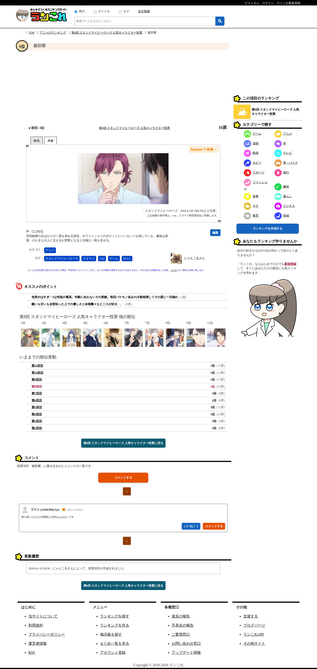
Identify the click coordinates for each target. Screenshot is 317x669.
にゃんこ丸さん (194, 258)
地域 (281, 215)
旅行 (281, 172)
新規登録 (290, 264)
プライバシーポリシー (46, 634)
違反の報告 (181, 616)
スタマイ (89, 258)
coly (102, 258)
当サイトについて (43, 616)
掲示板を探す (111, 634)
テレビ (283, 153)
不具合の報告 (183, 625)
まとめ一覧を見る (114, 643)
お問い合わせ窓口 (186, 643)
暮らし (283, 196)
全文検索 (144, 11)
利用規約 (35, 625)
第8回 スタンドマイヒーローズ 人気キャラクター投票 (106, 32)
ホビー (253, 162)
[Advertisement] (123, 87)
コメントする (123, 477)
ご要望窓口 (181, 634)
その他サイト (254, 643)
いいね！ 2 (191, 526)
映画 (251, 153)
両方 (82, 11)
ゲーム (113, 258)
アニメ (49, 250)
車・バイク (286, 162)
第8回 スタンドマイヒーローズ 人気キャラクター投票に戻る (123, 443)
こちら (174, 270)
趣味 (281, 186)
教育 (251, 215)
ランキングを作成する (267, 228)
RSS (31, 652)
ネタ (251, 205)
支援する (250, 616)
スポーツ (254, 172)
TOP (31, 32)
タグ (126, 11)
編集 (215, 232)
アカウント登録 (113, 652)
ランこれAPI (253, 634)
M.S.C (127, 258)
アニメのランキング (53, 32)
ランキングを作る (114, 625)
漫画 (251, 143)
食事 (251, 196)
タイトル (104, 11)
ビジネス (284, 205)
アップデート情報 (186, 652)
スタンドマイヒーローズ (61, 258)
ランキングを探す (114, 616)
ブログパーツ (254, 625)
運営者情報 (37, 643)
